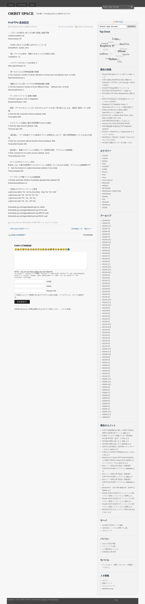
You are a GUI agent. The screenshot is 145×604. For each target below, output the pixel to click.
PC (51, 223)
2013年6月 (106, 283)
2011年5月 (106, 335)
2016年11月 (106, 226)
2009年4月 (106, 401)
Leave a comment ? (18, 235)
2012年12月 (106, 300)
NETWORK (106, 188)
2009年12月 (106, 379)
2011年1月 (106, 346)
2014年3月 (106, 261)
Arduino (105, 158)
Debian (104, 161)
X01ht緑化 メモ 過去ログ (82, 229)
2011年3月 (106, 341)
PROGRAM (106, 194)
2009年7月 (106, 393)
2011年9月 (106, 330)
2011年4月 (106, 338)
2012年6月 (106, 311)
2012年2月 (106, 319)
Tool (103, 199)
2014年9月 (106, 253)
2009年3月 (106, 404)
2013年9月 (106, 275)
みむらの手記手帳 (108, 544)
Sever (55, 223)
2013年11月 (106, 270)
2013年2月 (106, 294)
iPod (104, 175)
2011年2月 (106, 343)
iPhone (104, 172)
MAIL (32, 5)
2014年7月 (106, 256)
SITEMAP (22, 5)
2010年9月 (106, 357)
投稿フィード (107, 583)
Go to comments (67, 27)
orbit (20, 27)
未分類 (104, 207)
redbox (112, 449)
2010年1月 (106, 376)
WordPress (106, 205)
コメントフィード (108, 586)
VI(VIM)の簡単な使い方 (110, 441)
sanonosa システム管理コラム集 (114, 528)
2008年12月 (106, 412)
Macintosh (106, 183)
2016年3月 (106, 234)
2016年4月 (106, 231)
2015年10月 (106, 242)
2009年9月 (106, 387)
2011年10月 (106, 327)
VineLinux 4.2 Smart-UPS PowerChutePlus (118, 457)
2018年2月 (106, 223)
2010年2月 (106, 373)
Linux (47, 223)
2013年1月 (106, 297)
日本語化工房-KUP (109, 552)
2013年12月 (106, 267)
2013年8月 (106, 278)
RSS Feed (119, 22)
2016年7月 (106, 229)
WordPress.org (107, 589)
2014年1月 (106, 264)
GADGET (105, 166)
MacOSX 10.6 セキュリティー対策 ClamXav (118, 509)
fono (123, 438)
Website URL (51, 292)
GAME (104, 169)
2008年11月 (106, 414)
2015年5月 (106, 245)
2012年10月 (106, 305)
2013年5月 (106, 286)
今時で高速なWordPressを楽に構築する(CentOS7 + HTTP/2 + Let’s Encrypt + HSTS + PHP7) (118, 82)
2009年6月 (106, 395)
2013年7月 (106, 281)
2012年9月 (106, 308)
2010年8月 (106, 360)
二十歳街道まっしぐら (110, 549)
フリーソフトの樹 (108, 546)
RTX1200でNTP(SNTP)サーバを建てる (116, 91)
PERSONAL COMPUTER (31, 223)
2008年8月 (106, 417)
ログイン (105, 580)
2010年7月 (106, 363)
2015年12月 (106, 240)
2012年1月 (106, 322)
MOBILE (105, 186)
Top (116, 600)
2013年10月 (106, 272)
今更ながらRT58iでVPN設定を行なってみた (118, 452)
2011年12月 (106, 324)
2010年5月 (106, 365)
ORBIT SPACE (21, 13)
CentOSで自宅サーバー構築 (112, 525)
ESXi (104, 164)
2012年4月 (106, 316)
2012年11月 (106, 302)
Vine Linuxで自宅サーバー (18, 229)
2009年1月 (106, 409)
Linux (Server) (16, 223)
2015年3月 (106, 251)
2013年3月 (106, 292)
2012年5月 (106, 313)
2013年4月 (106, 289)
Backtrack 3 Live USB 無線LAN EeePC (117, 488)
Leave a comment (84, 27)
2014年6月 (106, 259)
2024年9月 (106, 220)
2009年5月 (106, 398)
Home (10, 5)
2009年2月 (106, 406)
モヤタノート (107, 531)
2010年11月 (106, 352)
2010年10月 (106, 354)
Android (105, 156)
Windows (105, 202)
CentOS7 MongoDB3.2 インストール (115, 88)
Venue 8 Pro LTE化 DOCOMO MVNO (116, 123)
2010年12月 (106, 349)
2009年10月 (106, 384)
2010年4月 (106, 368)
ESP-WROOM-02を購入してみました (116, 121)
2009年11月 (106, 382)
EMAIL (49, 287)
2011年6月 (106, 332)
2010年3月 (106, 371)
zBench (44, 600)
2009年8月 (106, 390)
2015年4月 (106, 248)
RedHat (105, 197)
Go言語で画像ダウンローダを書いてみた (117, 143)
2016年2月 (106, 237)
